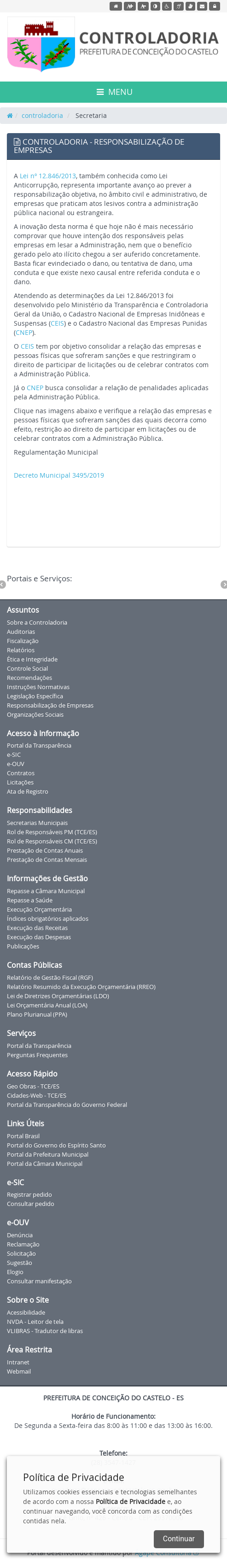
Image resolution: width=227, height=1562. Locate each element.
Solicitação (21, 1253)
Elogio (15, 1272)
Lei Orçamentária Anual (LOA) (47, 1005)
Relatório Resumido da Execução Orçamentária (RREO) (81, 987)
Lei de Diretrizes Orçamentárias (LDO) (58, 996)
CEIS (57, 323)
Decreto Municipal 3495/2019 (59, 475)
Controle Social (27, 668)
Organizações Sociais (35, 714)
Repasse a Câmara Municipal (46, 891)
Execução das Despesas (39, 937)
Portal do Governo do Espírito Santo (56, 1145)
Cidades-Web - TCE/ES (36, 1095)
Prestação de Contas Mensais (47, 859)
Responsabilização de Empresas (50, 705)
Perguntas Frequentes (37, 1055)
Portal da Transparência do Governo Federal (67, 1104)
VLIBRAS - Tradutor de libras (45, 1331)
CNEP (24, 332)
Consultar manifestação (39, 1281)
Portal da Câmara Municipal (44, 1163)
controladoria (42, 115)
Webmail (19, 1371)
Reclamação (23, 1244)
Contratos (21, 773)
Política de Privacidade (130, 1501)
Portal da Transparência (39, 745)
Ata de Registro (27, 791)
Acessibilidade (26, 1312)
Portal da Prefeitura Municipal (47, 1154)
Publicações (23, 946)
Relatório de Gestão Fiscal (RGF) (50, 977)
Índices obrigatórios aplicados (47, 918)
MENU (115, 91)
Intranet (18, 1362)
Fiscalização (23, 641)
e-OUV (15, 764)
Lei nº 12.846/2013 (48, 175)
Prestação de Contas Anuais (45, 850)
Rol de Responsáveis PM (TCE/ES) (52, 832)
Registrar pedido (29, 1194)
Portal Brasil (23, 1136)
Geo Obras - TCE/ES (33, 1086)
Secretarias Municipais (37, 823)
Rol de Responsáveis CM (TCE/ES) (52, 841)
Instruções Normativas (38, 687)
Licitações (20, 782)
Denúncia (20, 1235)
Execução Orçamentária (39, 909)
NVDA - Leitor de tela (35, 1321)
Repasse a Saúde (29, 900)
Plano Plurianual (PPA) (37, 1014)
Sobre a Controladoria (37, 622)
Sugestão (19, 1262)
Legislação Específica (35, 696)
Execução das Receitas (37, 928)
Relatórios (21, 650)
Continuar (179, 1538)
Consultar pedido (30, 1203)
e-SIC (14, 754)
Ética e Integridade (32, 659)
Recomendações (29, 677)
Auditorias (21, 631)
